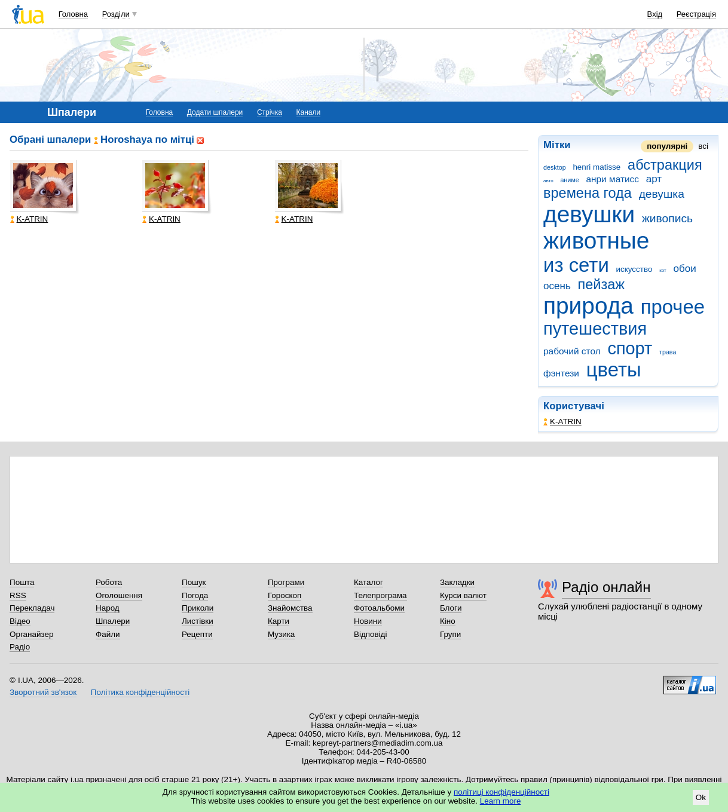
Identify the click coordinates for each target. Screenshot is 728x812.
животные (596, 240)
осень (557, 286)
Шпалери (113, 621)
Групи (450, 634)
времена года (587, 193)
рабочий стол (572, 351)
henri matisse (596, 167)
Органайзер (31, 634)
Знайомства (290, 607)
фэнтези (561, 373)
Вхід (655, 14)
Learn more (500, 800)
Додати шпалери (215, 112)
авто (548, 180)
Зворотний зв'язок (43, 692)
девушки (589, 214)
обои (684, 268)
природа (588, 305)
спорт (629, 348)
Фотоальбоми (379, 607)
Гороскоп (284, 595)
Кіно (447, 621)
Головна (73, 14)
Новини (368, 621)
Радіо (20, 646)
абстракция (665, 165)
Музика (281, 634)
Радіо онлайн (606, 587)
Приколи (197, 607)
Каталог (368, 582)
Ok (701, 797)
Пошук (194, 582)
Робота (109, 582)
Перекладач (32, 607)
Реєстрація (696, 14)
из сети (576, 265)
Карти (278, 621)
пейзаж (601, 284)
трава (667, 352)
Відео (20, 621)
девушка (661, 194)
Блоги (451, 607)
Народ (108, 607)
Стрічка (269, 112)
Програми (286, 582)
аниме (569, 179)
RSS (18, 595)
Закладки (457, 582)
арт (654, 179)
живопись (667, 218)
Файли (108, 634)
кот (662, 270)
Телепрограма (380, 595)
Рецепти (197, 634)
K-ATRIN (562, 421)
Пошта (22, 582)
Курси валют (463, 595)
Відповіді (370, 634)
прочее (673, 307)
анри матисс (612, 179)
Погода (195, 595)
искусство (634, 269)
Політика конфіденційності (140, 692)
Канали (308, 112)
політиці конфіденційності (501, 792)
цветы (613, 369)
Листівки (197, 621)
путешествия (595, 328)
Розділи (116, 14)
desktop (554, 167)
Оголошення (119, 595)
